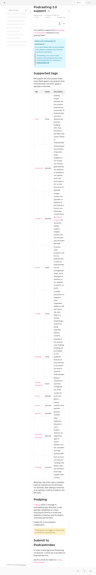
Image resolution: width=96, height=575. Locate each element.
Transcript (39, 168)
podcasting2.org (43, 62)
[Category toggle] (30, 12)
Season (37, 405)
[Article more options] (64, 23)
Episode (38, 413)
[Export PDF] (59, 23)
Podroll (37, 267)
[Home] (4, 3)
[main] (49, 286)
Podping (38, 357)
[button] (83, 2)
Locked (37, 314)
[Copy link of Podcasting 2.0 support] (48, 11)
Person (37, 396)
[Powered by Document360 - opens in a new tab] (16, 565)
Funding (38, 467)
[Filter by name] (17, 10)
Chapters (38, 218)
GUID (37, 119)
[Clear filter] (26, 10)
